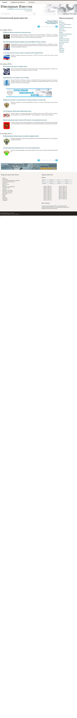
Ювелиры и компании (64, 38)
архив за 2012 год (63, 188)
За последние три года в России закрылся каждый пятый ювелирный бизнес (23, 52)
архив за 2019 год (47, 195)
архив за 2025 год (47, 187)
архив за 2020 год (47, 193)
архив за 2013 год (63, 187)
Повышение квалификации (65, 34)
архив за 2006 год (63, 196)
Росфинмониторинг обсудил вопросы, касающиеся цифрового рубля (21, 136)
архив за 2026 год (47, 186)
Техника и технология (64, 40)
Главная (4, 2)
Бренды (61, 32)
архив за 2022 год (47, 191)
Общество (61, 29)
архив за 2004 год (63, 198)
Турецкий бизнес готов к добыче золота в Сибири (16, 77)
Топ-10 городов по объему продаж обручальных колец (17, 111)
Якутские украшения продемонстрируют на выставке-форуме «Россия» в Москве (24, 41)
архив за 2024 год (47, 188)
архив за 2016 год (47, 198)
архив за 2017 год (47, 197)
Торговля (61, 37)
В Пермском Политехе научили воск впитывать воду (17, 32)
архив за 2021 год (47, 192)
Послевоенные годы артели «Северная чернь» (15, 66)
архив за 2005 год (63, 197)
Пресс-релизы (62, 30)
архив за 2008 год (63, 193)
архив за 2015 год (47, 200)
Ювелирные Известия (16, 6)
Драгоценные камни (63, 42)
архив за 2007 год (63, 195)
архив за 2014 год (63, 186)
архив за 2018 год (47, 196)
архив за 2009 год (63, 192)
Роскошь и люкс (63, 35)
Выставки (61, 43)
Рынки (60, 47)
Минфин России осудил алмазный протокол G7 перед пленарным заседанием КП (24, 99)
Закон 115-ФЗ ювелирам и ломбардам (11, 180)
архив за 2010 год (63, 191)
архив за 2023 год (47, 190)
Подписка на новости (18, 2)
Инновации (61, 22)
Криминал (61, 48)
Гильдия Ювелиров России (65, 27)
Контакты (32, 2)
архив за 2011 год (63, 190)
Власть (60, 21)
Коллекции (61, 50)
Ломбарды (61, 51)
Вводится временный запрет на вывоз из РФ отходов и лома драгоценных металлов (25, 120)
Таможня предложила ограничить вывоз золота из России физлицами (21, 147)
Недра (60, 45)
